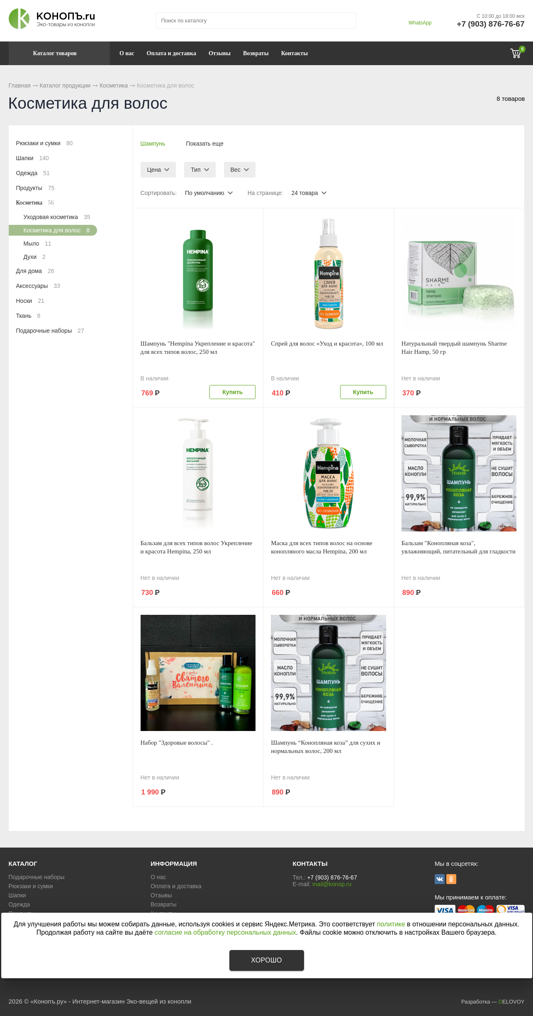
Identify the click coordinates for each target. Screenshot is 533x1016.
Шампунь (153, 143)
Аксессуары (38, 286)
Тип (195, 169)
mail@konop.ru (331, 884)
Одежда (33, 173)
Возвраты (256, 53)
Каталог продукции (65, 85)
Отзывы (220, 53)
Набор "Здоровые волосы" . (177, 742)
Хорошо (266, 960)
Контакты (294, 53)
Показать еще (204, 143)
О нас (126, 53)
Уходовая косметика (57, 217)
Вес (236, 169)
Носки (30, 300)
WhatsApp (420, 23)
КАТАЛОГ (23, 863)
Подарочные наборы (50, 330)
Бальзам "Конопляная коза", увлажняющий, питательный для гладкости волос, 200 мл (459, 551)
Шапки (32, 158)
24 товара (304, 193)
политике (391, 924)
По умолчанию (204, 193)
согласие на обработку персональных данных (225, 932)
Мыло (37, 243)
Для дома (35, 271)
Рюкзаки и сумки (44, 143)
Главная (20, 85)
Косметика (114, 85)
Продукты (35, 188)
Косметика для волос (57, 230)
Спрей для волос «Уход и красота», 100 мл (327, 343)
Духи (35, 256)
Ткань (28, 315)
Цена (154, 169)
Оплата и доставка (171, 53)
